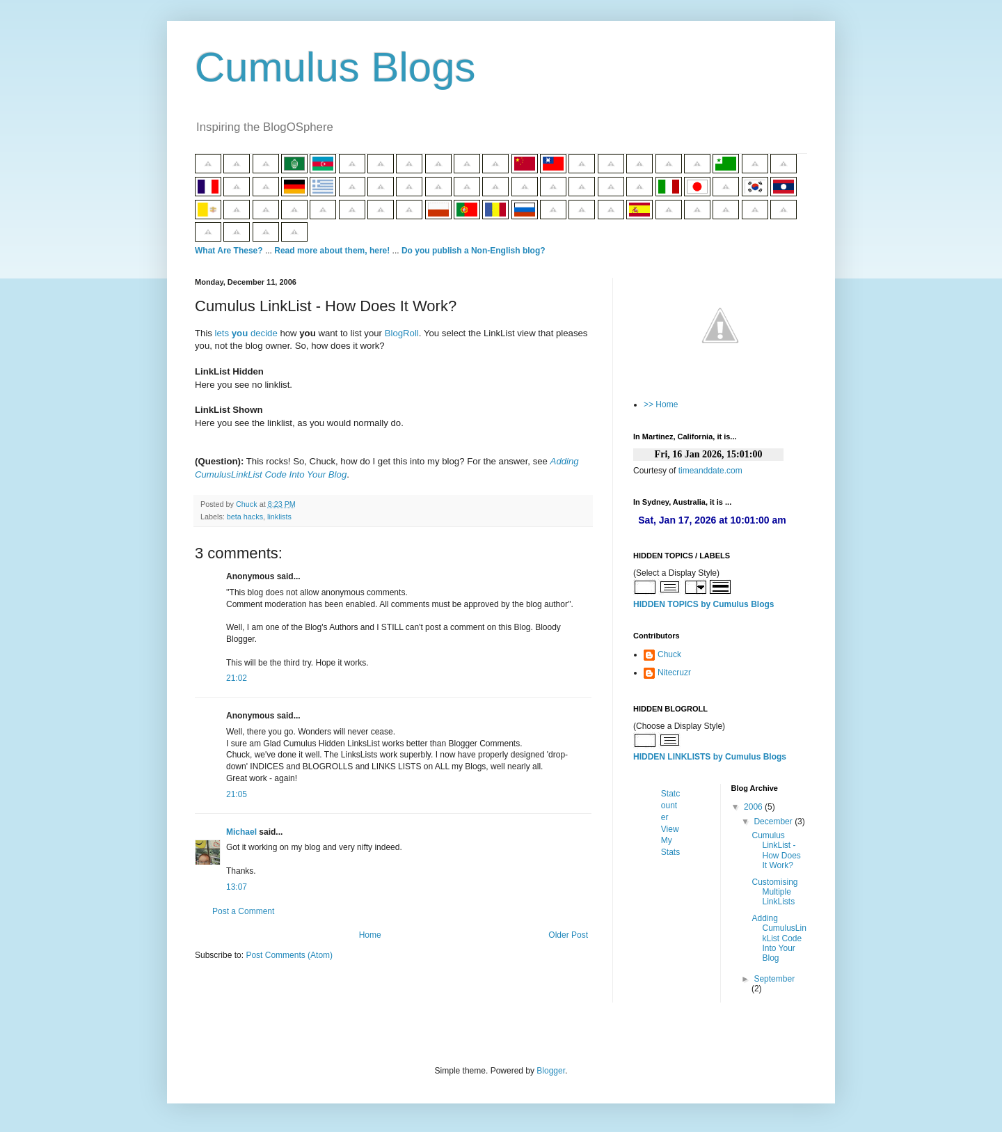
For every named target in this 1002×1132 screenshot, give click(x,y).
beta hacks (245, 516)
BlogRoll (402, 333)
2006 (754, 807)
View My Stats (670, 841)
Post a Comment (243, 911)
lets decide (246, 333)
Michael (241, 832)
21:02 (236, 678)
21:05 (236, 794)
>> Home (661, 404)
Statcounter (670, 805)
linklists (279, 516)
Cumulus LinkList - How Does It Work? (776, 850)
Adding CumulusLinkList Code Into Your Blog (779, 938)
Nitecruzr (674, 672)
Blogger (550, 1071)
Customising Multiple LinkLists (774, 892)
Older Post (568, 935)
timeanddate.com (710, 470)
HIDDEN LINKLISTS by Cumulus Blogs (709, 757)
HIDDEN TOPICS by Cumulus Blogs (703, 604)
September (774, 979)
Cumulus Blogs (335, 67)
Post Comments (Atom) (289, 955)
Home (370, 935)
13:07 (236, 887)
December (774, 821)
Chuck (669, 654)
